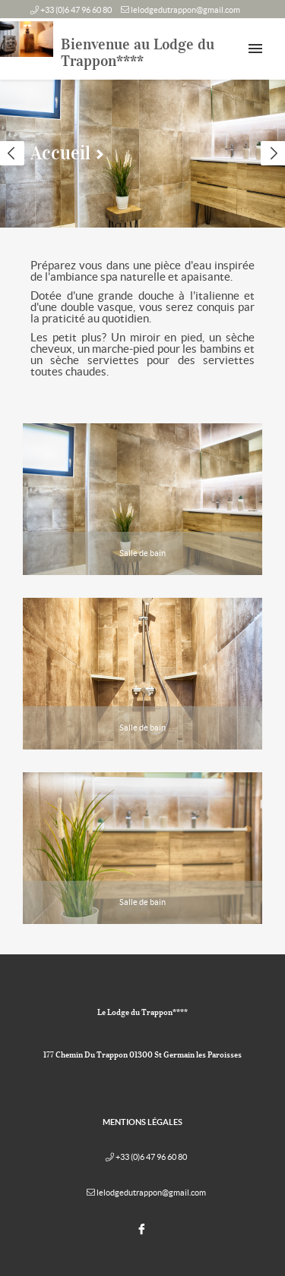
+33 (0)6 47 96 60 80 (76, 9)
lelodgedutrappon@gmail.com (185, 9)
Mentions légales (142, 1122)
